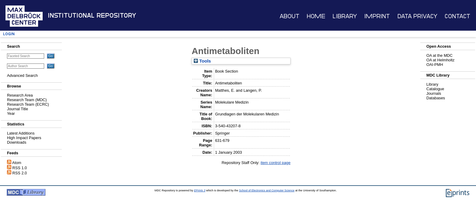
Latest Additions (20, 133)
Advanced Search (22, 75)
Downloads (16, 142)
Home (316, 16)
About (289, 16)
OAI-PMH (434, 64)
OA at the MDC (439, 55)
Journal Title (17, 109)
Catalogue (435, 89)
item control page (276, 162)
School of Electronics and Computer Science (266, 190)
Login (9, 34)
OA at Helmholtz (440, 60)
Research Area (20, 95)
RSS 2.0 (19, 173)
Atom (16, 162)
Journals (433, 93)
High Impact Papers (24, 137)
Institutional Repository (92, 15)
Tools (202, 61)
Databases (435, 98)
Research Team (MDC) (27, 100)
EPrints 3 (199, 190)
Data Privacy (417, 16)
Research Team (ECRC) (28, 104)
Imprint (377, 16)
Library (345, 16)
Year (11, 113)
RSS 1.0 (19, 168)
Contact (457, 16)
